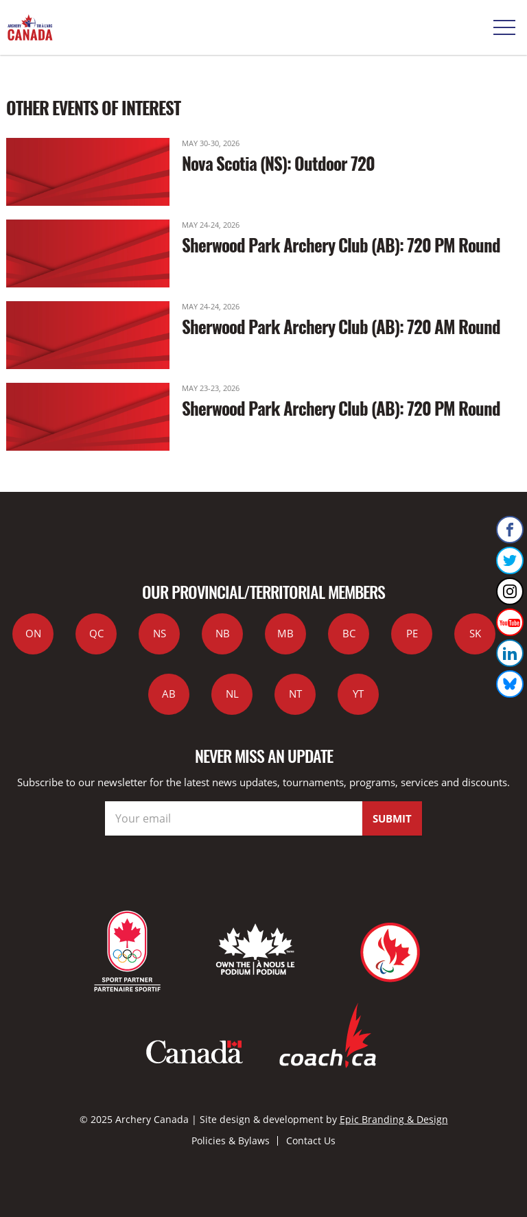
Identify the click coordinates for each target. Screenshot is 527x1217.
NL (232, 693)
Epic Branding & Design (394, 1119)
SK (475, 633)
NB (222, 633)
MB (285, 633)
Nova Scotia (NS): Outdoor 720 (278, 163)
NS (159, 633)
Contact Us (311, 1140)
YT (358, 693)
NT (295, 693)
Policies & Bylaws (230, 1140)
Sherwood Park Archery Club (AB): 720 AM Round (341, 326)
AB (169, 693)
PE (412, 633)
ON (33, 633)
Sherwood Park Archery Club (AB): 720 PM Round (341, 244)
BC (348, 633)
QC (96, 633)
